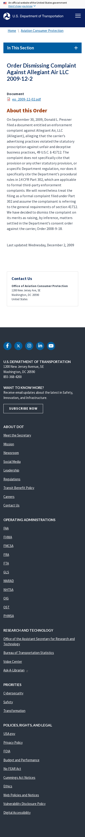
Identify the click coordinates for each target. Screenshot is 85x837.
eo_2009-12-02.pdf (26, 99)
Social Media (12, 461)
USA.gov (9, 733)
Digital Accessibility (17, 812)
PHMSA (8, 616)
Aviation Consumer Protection (42, 30)
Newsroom (11, 453)
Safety (8, 702)
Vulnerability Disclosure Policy (24, 804)
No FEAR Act (12, 768)
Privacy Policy (13, 742)
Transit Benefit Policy (18, 488)
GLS (6, 572)
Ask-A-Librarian (16, 670)
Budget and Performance (21, 760)
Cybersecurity (13, 693)
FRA (6, 554)
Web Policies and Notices (21, 795)
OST (6, 607)
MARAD (8, 581)
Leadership (11, 470)
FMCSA (8, 546)
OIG (6, 598)
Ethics (7, 786)
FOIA (6, 751)
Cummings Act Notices (19, 777)
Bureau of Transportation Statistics (28, 652)
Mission (8, 444)
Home (12, 30)
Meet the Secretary (17, 435)
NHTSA (8, 589)
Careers (9, 496)
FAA (6, 528)
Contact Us (11, 505)
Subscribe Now (23, 408)
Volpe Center (12, 661)
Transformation (14, 710)
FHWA (7, 537)
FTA (6, 563)
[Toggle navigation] (78, 16)
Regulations (11, 479)
